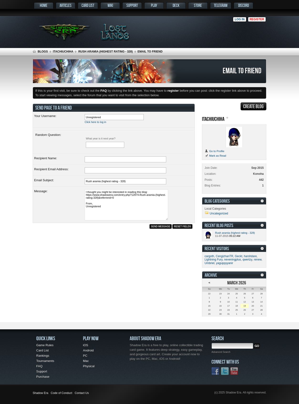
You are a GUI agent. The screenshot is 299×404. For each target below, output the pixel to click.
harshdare (250, 256)
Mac (86, 361)
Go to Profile (214, 151)
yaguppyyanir (224, 263)
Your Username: (45, 116)
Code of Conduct (61, 393)
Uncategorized (219, 213)
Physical (88, 366)
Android (88, 350)
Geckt (238, 256)
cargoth (209, 256)
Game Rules (44, 345)
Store (198, 5)
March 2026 (236, 282)
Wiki (110, 5)
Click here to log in (95, 122)
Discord (243, 5)
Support (132, 5)
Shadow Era (40, 393)
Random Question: (48, 135)
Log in (239, 19)
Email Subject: (44, 180)
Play (154, 5)
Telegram (220, 5)
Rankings (42, 355)
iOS (85, 345)
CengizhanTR (224, 256)
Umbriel (209, 263)
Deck (176, 5)
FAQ (39, 366)
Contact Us (82, 393)
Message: (40, 191)
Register (257, 19)
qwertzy (247, 259)
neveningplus (232, 259)
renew (257, 259)
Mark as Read (215, 155)
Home (43, 5)
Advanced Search (220, 352)
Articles (66, 5)
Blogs (43, 51)
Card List (88, 5)
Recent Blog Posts (219, 225)
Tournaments (45, 361)
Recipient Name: (45, 158)
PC (85, 355)
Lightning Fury (213, 259)
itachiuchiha (63, 51)
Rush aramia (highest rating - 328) (105, 51)
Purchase (42, 376)
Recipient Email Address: (51, 169)
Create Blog (253, 106)
